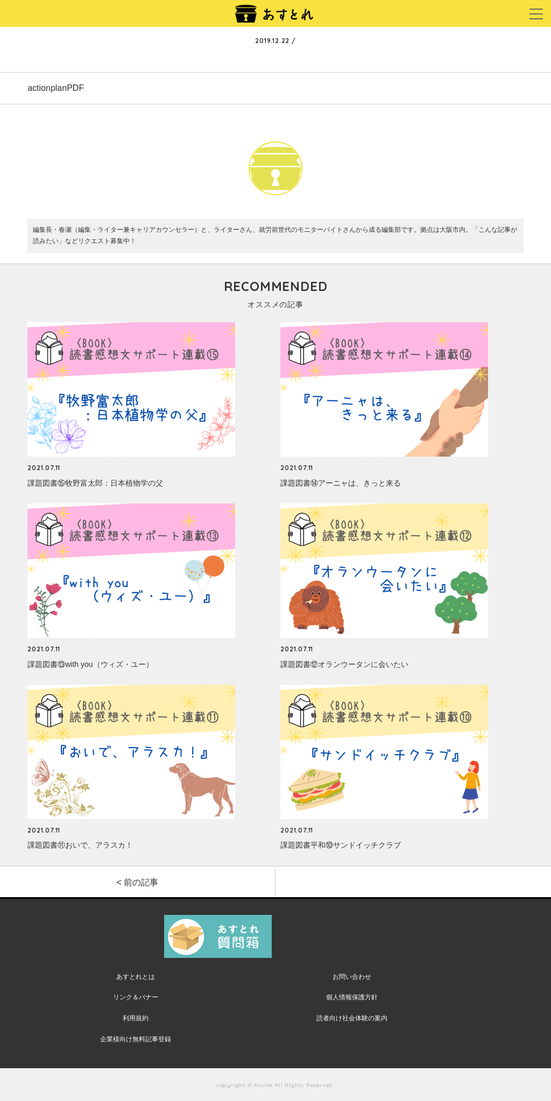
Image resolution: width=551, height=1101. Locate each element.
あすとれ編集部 (275, 208)
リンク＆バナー (135, 997)
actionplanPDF (55, 88)
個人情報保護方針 (352, 997)
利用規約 (136, 1018)
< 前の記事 (138, 882)
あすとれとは (135, 977)
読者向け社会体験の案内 (351, 1018)
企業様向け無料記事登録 (135, 1039)
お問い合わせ (352, 977)
